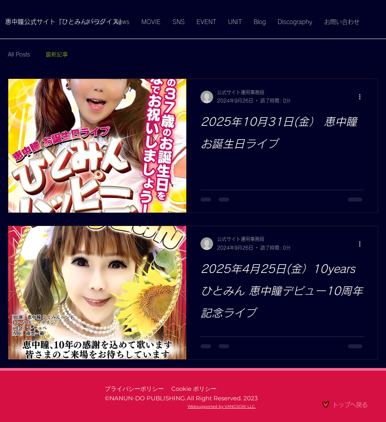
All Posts (19, 54)
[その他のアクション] (362, 97)
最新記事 (57, 54)
